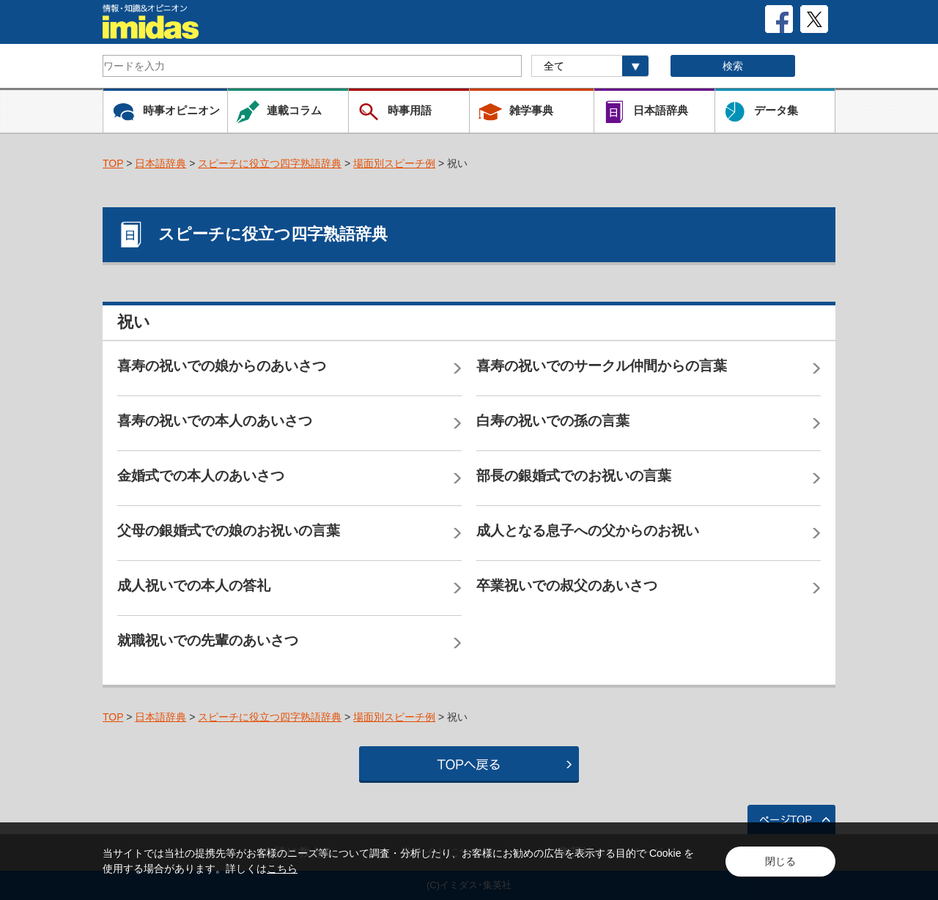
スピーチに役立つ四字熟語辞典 (269, 163)
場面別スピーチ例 (394, 163)
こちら (282, 868)
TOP (113, 163)
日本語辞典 (160, 163)
